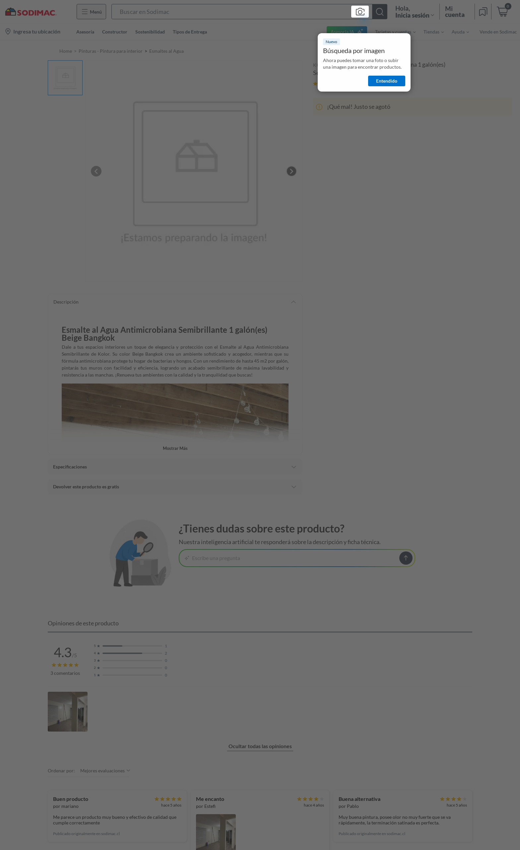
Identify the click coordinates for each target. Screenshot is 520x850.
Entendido (386, 81)
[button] (249, 11)
